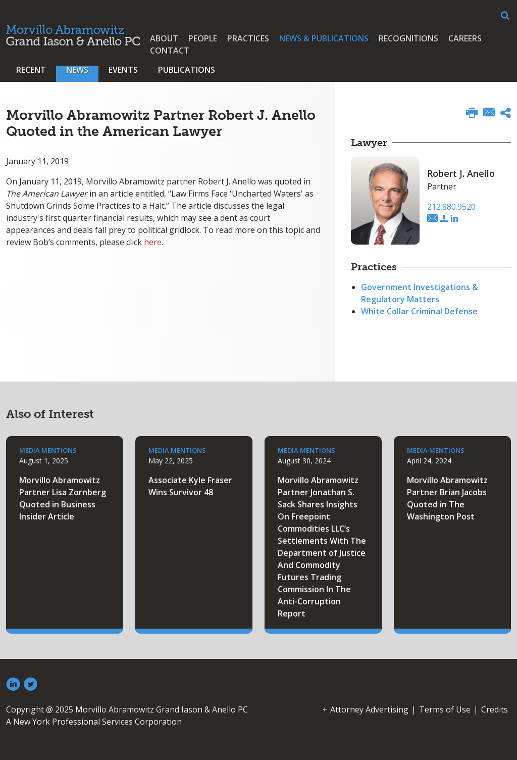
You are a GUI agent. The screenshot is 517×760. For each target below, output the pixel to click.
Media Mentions (48, 450)
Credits (494, 709)
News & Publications (324, 38)
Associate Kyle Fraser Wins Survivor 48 (190, 486)
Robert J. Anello (461, 173)
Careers (465, 38)
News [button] (77, 69)
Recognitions (408, 38)
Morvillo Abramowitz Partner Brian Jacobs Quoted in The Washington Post (447, 498)
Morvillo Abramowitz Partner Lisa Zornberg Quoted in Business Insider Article (62, 498)
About (164, 38)
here (153, 242)
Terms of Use (445, 709)
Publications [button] (186, 69)
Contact (169, 50)
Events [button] (123, 69)
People (202, 38)
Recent (31, 69)
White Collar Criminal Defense (419, 311)
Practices (248, 38)
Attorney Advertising (369, 709)
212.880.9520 (451, 206)
